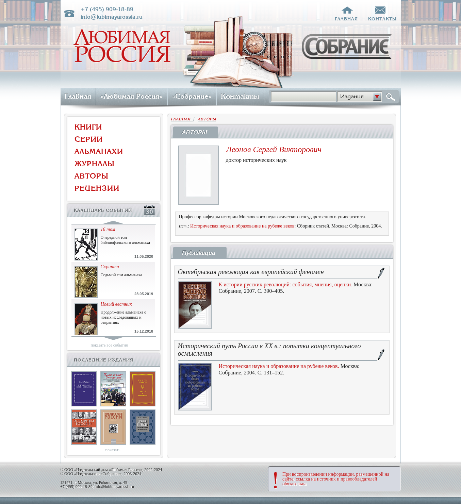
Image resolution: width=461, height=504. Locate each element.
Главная (78, 96)
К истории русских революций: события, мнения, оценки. (285, 284)
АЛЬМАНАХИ (99, 151)
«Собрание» (192, 96)
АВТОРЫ (92, 176)
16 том (108, 229)
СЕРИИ (89, 139)
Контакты (240, 96)
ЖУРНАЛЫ (95, 163)
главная (346, 18)
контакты (382, 18)
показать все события (109, 345)
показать (112, 450)
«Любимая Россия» (131, 96)
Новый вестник (116, 304)
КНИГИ (88, 127)
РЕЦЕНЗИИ (97, 188)
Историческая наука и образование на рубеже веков (242, 226)
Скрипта (110, 266)
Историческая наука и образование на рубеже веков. (279, 366)
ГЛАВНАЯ (182, 119)
